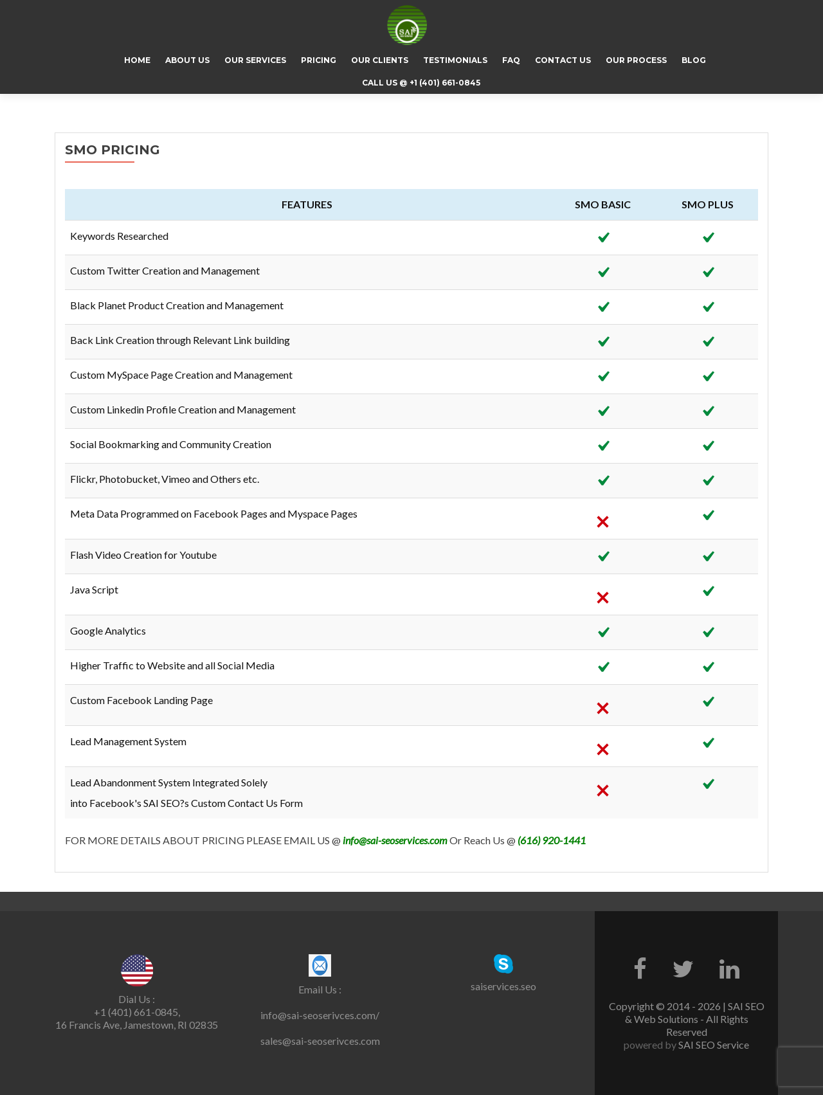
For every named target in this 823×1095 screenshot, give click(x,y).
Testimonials (455, 60)
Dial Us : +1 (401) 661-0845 (136, 1005)
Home (137, 60)
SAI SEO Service (712, 1044)
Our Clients (379, 60)
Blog (694, 60)
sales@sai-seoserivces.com (320, 1041)
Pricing (318, 60)
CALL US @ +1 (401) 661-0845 (421, 82)
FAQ (511, 60)
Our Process (636, 60)
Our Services (255, 60)
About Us (187, 60)
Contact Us (563, 60)
